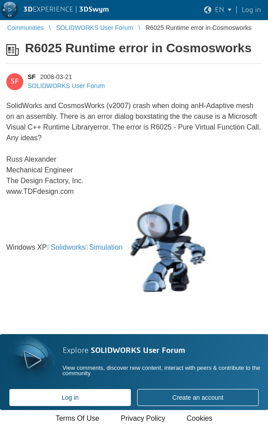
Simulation (106, 247)
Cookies (200, 418)
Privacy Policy (143, 418)
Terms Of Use (77, 418)
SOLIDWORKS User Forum (66, 85)
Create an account (197, 397)
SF (32, 76)
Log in (70, 397)
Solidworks (68, 247)
